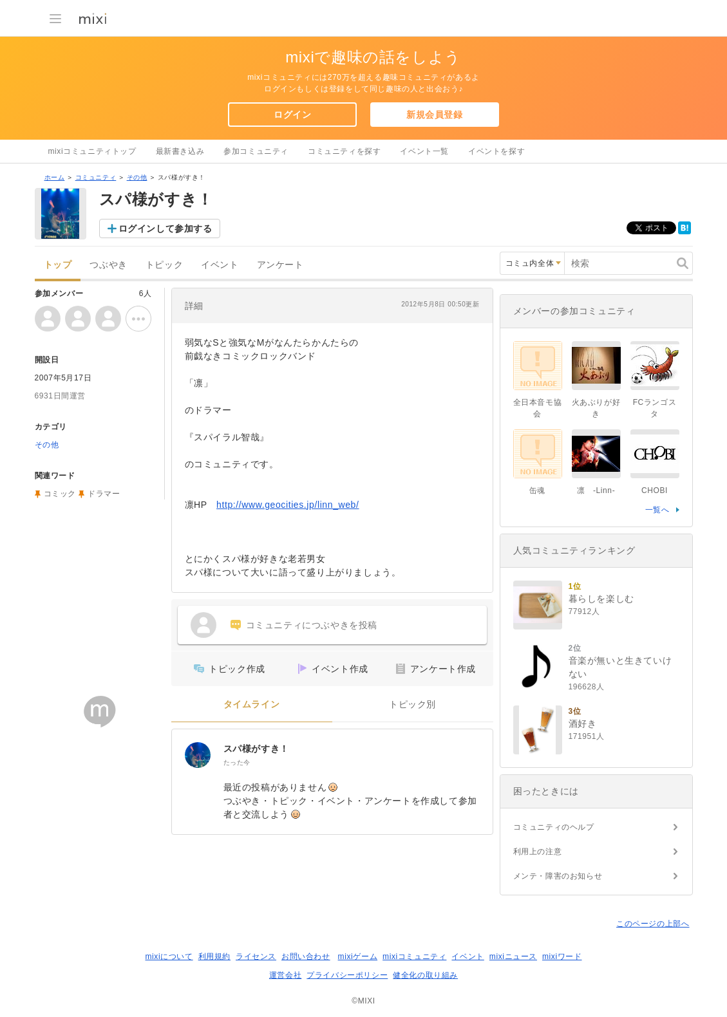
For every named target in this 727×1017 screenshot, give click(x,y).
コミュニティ (96, 177)
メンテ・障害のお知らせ (558, 876)
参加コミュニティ (255, 151)
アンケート (280, 265)
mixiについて (169, 956)
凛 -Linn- (596, 490)
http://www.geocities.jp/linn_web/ (287, 504)
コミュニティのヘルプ (553, 827)
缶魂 (537, 490)
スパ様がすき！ (256, 748)
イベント (219, 265)
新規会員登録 (434, 114)
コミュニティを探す (344, 151)
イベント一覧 (424, 151)
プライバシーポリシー (347, 975)
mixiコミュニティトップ (92, 151)
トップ (58, 265)
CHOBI (654, 490)
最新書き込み (180, 151)
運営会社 (285, 975)
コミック (60, 493)
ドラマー (104, 493)
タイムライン (251, 704)
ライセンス (256, 956)
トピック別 (412, 704)
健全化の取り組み (425, 975)
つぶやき (108, 265)
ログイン (292, 114)
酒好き (583, 723)
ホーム (54, 177)
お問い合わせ (305, 956)
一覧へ (657, 509)
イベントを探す (496, 151)
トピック (164, 265)
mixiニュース (513, 956)
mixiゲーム (358, 956)
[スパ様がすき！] (198, 755)
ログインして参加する (165, 228)
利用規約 (214, 956)
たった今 (236, 762)
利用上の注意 (537, 851)
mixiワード (562, 956)
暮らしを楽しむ (601, 598)
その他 (137, 177)
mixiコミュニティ (414, 956)
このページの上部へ (652, 923)
